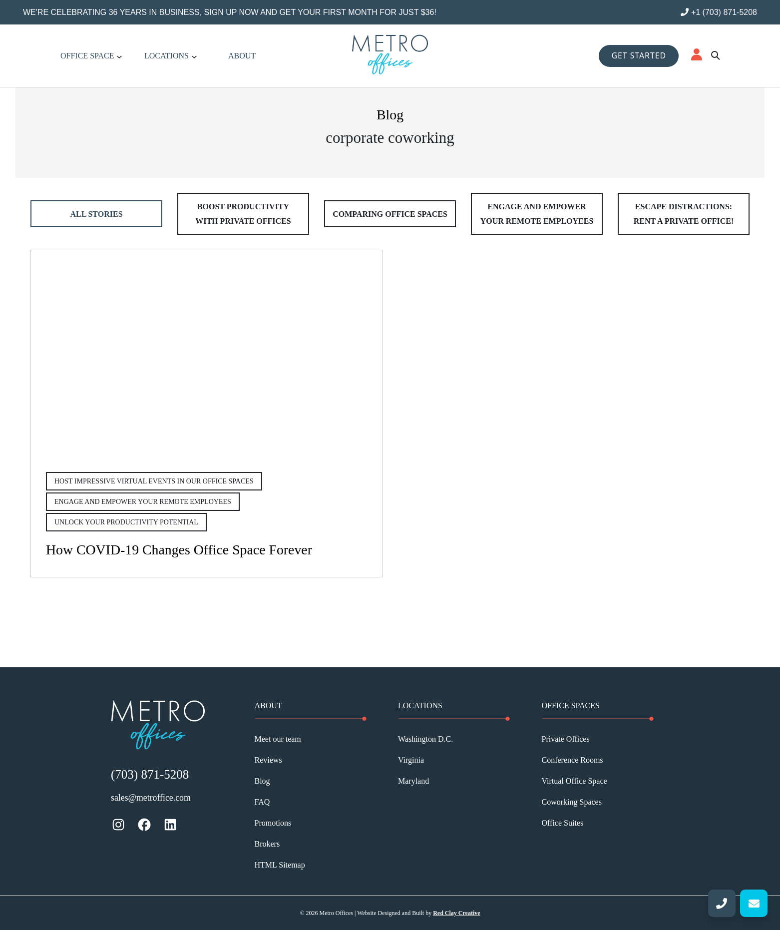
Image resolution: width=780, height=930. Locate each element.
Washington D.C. (425, 739)
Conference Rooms (572, 760)
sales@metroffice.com (151, 798)
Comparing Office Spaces (390, 214)
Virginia (411, 760)
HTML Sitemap (280, 865)
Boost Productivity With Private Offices (243, 214)
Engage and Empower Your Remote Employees (537, 214)
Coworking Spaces (572, 802)
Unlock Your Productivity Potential (126, 522)
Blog (262, 781)
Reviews (268, 760)
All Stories (96, 214)
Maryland (413, 781)
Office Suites (563, 823)
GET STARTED (638, 55)
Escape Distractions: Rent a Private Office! (684, 214)
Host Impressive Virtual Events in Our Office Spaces (154, 481)
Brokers (267, 844)
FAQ (262, 802)
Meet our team (278, 739)
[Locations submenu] (194, 56)
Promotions (273, 823)
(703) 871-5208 (150, 774)
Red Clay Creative (456, 913)
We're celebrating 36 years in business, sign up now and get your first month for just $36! (229, 12)
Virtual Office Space (574, 781)
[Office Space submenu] (119, 56)
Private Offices (566, 739)
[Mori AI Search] (715, 55)
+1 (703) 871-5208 (719, 12)
